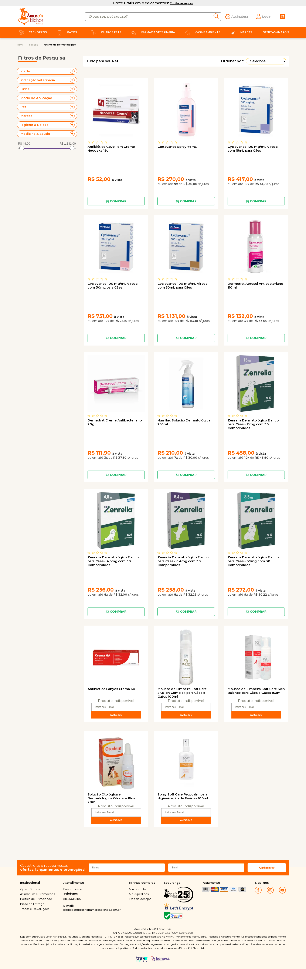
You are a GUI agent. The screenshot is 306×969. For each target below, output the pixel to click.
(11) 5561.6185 (72, 899)
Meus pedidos (139, 894)
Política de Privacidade (36, 899)
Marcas (240, 32)
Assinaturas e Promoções (37, 894)
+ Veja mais (73, 71)
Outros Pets (105, 32)
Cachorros (32, 32)
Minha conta (137, 889)
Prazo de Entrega (32, 904)
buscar (217, 15)
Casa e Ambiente (202, 32)
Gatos (66, 32)
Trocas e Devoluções (34, 909)
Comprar (118, 201)
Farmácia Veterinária (152, 32)
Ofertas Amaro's (276, 32)
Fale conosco (72, 889)
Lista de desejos (140, 899)
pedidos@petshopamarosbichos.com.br (92, 909)
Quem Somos (30, 889)
